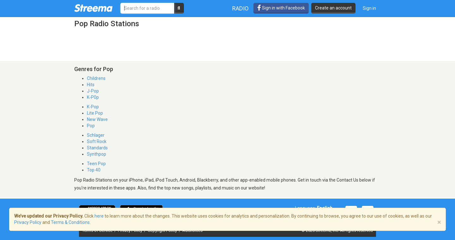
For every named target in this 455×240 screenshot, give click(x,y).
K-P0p (93, 97)
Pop (91, 125)
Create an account (333, 7)
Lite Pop (95, 113)
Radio (240, 8)
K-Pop (93, 106)
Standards (97, 147)
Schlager (96, 135)
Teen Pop (96, 163)
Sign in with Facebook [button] (281, 7)
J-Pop (93, 90)
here (99, 216)
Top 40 (93, 169)
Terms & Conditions (70, 222)
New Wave (97, 119)
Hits (90, 84)
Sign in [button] (369, 8)
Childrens (96, 78)
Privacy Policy (27, 222)
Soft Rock (96, 141)
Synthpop (96, 154)
